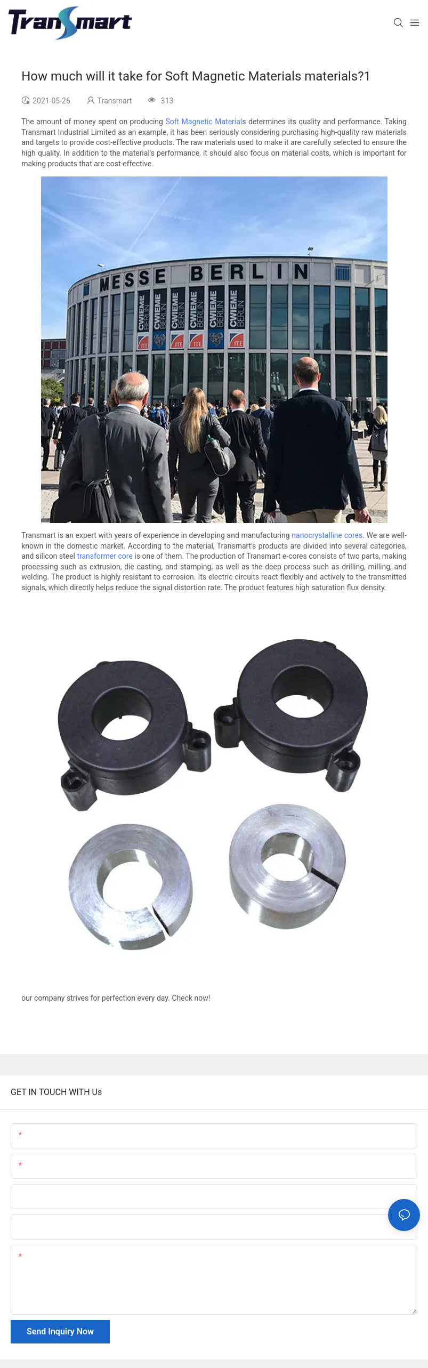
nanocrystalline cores (327, 535)
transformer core (105, 556)
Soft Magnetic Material (203, 121)
